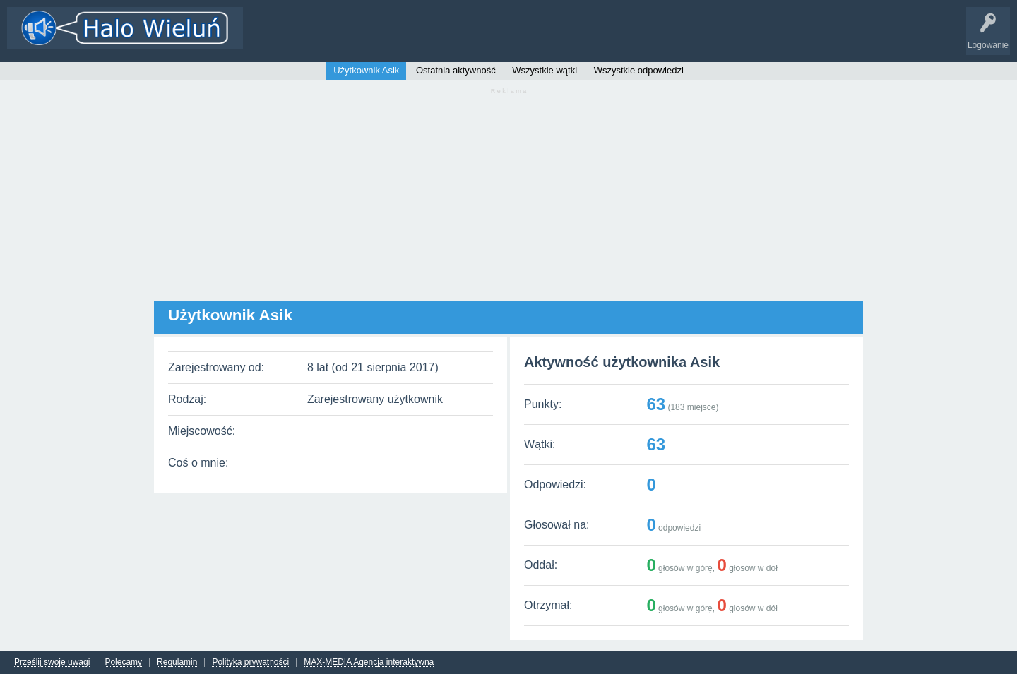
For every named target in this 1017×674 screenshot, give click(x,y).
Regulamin (177, 662)
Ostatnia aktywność (456, 70)
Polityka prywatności (250, 662)
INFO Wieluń (544, 38)
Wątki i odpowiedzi (292, 38)
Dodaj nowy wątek (432, 38)
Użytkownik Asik (366, 70)
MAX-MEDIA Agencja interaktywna (369, 662)
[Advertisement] (508, 202)
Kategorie (362, 38)
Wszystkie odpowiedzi (639, 70)
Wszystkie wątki (544, 70)
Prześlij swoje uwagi (52, 662)
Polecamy (123, 662)
